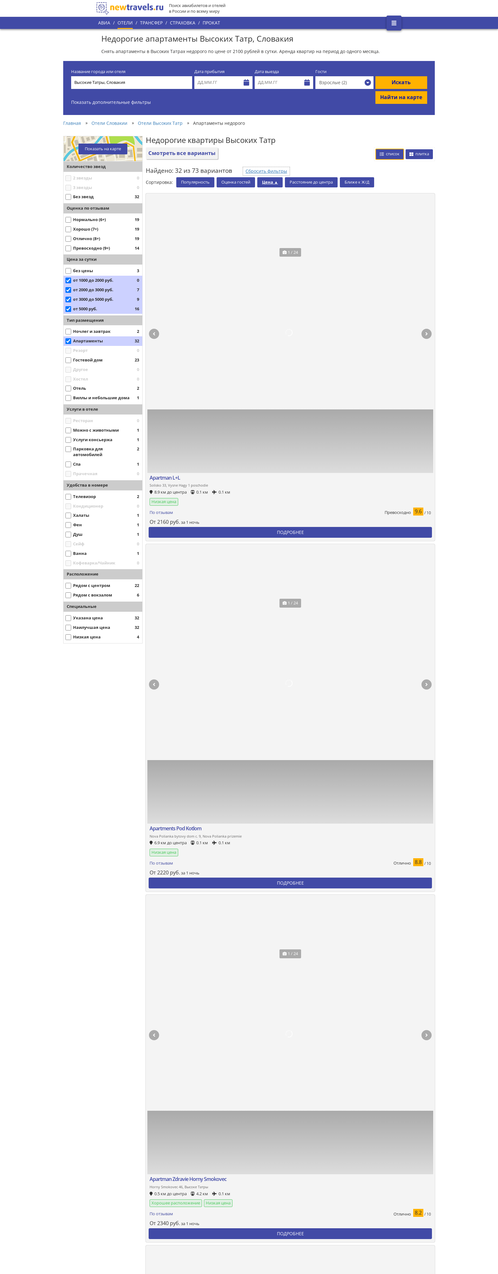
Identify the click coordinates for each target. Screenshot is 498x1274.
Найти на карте (401, 97)
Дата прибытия (209, 71)
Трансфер (151, 23)
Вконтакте (380, 1163)
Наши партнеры (117, 1210)
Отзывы (197, 1228)
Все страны (201, 1185)
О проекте (111, 1188)
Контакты (110, 1221)
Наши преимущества (122, 1199)
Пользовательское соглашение (221, 1207)
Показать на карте (103, 149)
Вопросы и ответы (208, 1218)
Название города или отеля (98, 71)
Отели (125, 23)
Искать (401, 82)
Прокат (211, 23)
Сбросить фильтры (266, 171)
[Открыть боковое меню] (394, 23)
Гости (320, 71)
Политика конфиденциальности (221, 1196)
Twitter (376, 1173)
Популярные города (210, 1174)
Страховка (182, 23)
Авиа (104, 23)
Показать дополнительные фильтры (111, 102)
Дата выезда (267, 71)
